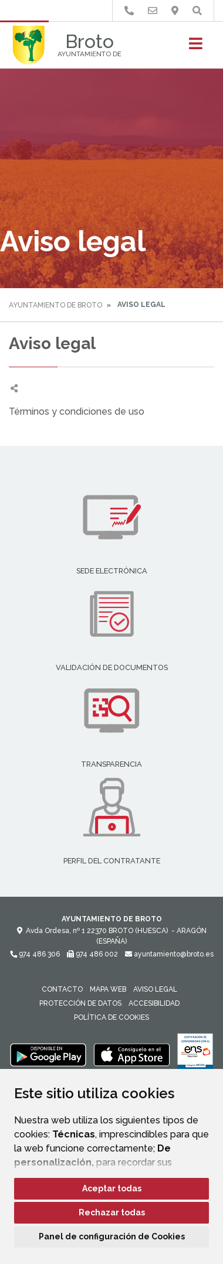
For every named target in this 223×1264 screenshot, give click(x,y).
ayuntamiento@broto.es (169, 954)
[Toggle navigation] (195, 47)
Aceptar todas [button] (111, 1188)
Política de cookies (111, 1017)
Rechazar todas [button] (112, 1212)
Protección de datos (80, 1003)
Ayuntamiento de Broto (55, 305)
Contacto (62, 989)
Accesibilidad (154, 1003)
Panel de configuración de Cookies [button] (112, 1236)
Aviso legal (155, 989)
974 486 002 (92, 954)
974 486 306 (35, 954)
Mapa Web (108, 989)
